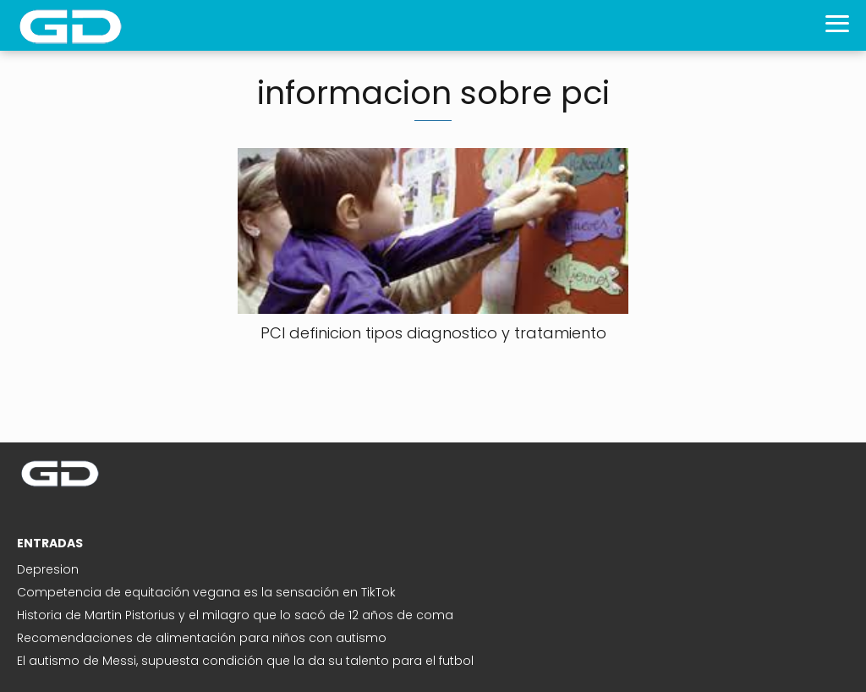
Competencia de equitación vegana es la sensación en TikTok (206, 592)
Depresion (48, 569)
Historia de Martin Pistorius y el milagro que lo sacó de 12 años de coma (235, 615)
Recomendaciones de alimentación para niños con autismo (201, 637)
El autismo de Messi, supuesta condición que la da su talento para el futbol (245, 660)
